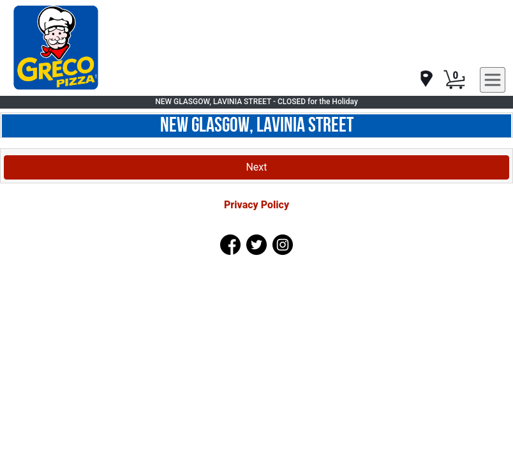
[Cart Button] (454, 80)
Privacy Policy (256, 205)
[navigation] (425, 79)
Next (256, 167)
